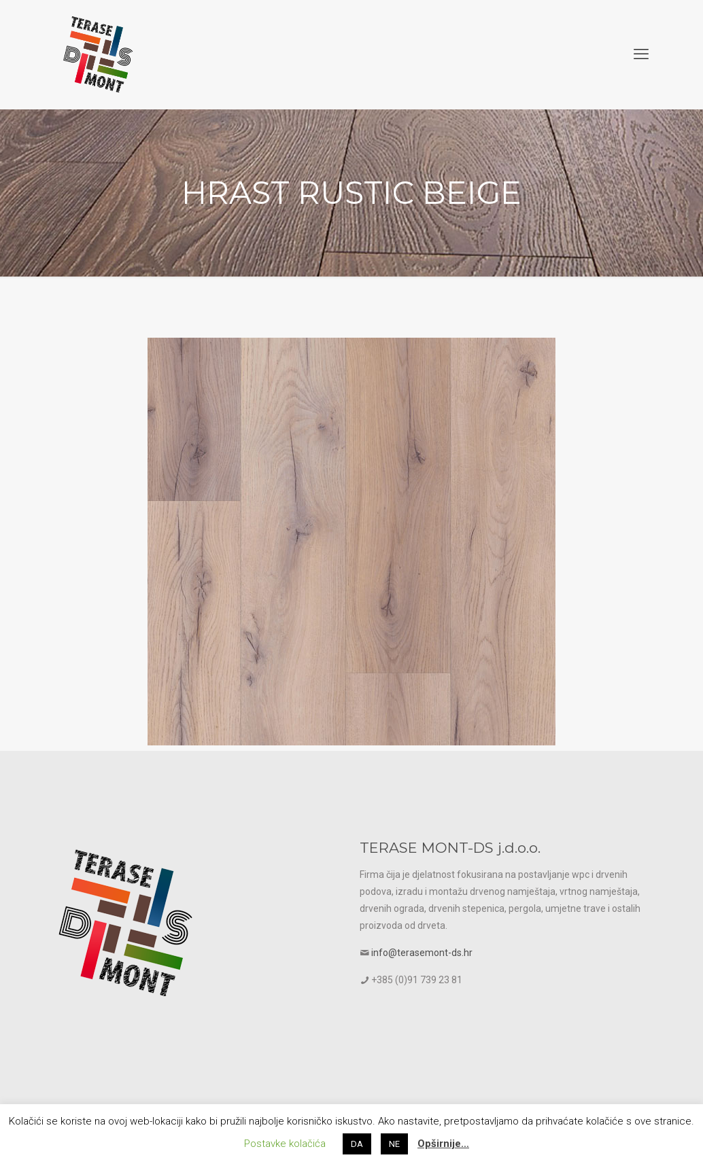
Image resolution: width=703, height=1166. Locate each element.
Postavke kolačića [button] (285, 1143)
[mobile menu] (641, 54)
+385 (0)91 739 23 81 (416, 979)
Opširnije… (443, 1143)
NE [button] (394, 1144)
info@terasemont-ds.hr (422, 952)
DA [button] (357, 1144)
